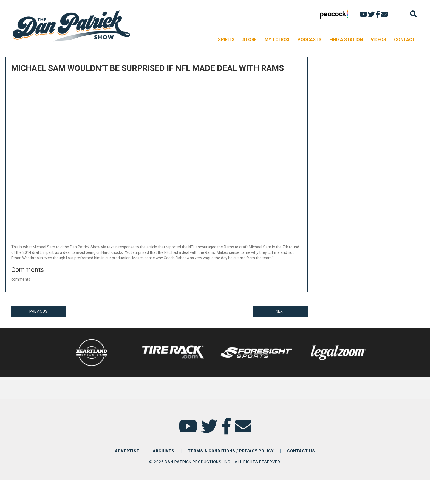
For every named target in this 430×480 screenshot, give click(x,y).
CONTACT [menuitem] (404, 39)
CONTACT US (301, 451)
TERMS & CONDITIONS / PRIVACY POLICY (231, 451)
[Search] (413, 13)
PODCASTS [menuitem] (309, 39)
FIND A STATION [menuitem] (346, 39)
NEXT (280, 311)
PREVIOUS (38, 311)
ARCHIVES (163, 451)
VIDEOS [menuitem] (378, 39)
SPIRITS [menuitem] (226, 39)
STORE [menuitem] (249, 39)
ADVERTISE (127, 451)
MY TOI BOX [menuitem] (277, 39)
